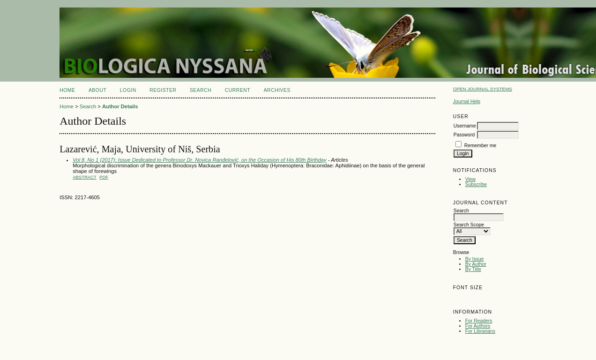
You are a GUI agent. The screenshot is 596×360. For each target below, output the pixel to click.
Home (67, 90)
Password (464, 134)
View (470, 179)
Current (237, 90)
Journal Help (466, 101)
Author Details (120, 106)
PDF (103, 177)
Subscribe (476, 184)
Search (200, 90)
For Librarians (480, 331)
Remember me (480, 145)
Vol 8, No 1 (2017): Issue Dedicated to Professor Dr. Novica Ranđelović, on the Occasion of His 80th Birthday (199, 160)
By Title (473, 269)
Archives (277, 90)
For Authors (478, 326)
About (97, 90)
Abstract (85, 177)
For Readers (478, 320)
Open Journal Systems (482, 88)
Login (128, 90)
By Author (475, 264)
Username (465, 125)
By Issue (474, 259)
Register (162, 90)
